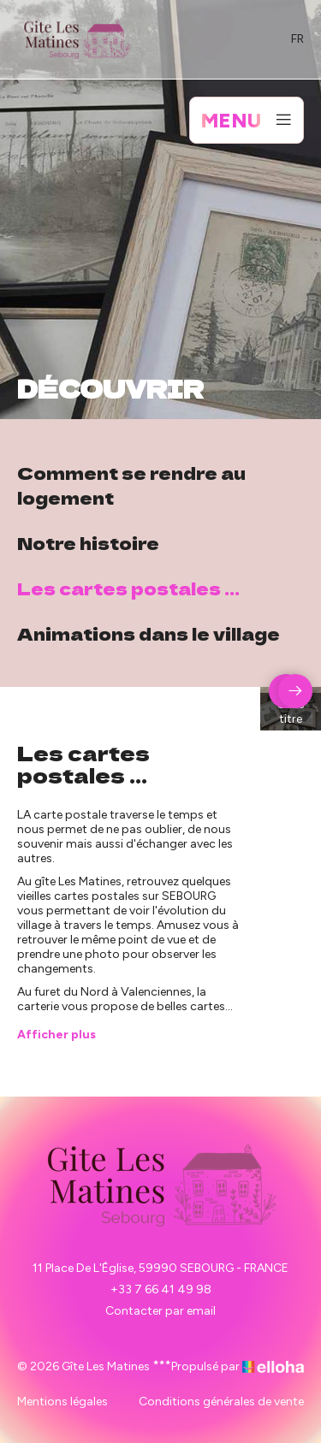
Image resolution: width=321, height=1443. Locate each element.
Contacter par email (160, 1311)
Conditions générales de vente (221, 1401)
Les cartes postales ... (128, 588)
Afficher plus (56, 1034)
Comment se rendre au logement (131, 485)
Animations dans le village (148, 633)
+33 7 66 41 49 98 (160, 1289)
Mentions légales (62, 1401)
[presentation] (295, 691)
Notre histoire (88, 542)
